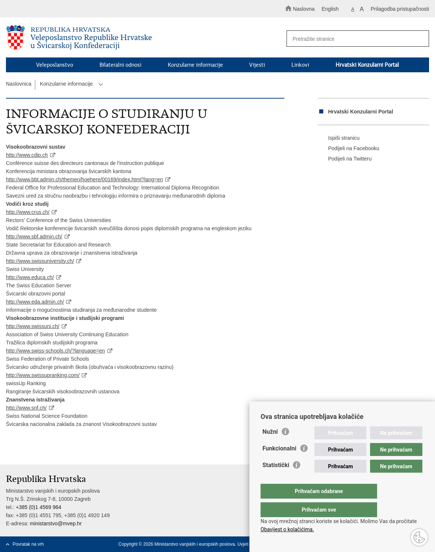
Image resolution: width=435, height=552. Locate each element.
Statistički (275, 479)
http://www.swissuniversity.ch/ (40, 261)
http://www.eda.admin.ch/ (35, 302)
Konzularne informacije (195, 65)
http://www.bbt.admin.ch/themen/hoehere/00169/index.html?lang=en (84, 179)
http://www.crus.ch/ (27, 212)
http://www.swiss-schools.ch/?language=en (55, 351)
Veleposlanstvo (54, 65)
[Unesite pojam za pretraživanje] (354, 39)
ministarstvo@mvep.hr (56, 523)
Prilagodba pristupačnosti (400, 9)
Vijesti (257, 65)
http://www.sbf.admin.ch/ (34, 236)
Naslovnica (18, 84)
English (329, 9)
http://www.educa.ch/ (30, 277)
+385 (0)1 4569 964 (38, 507)
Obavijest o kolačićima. (287, 529)
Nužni (270, 446)
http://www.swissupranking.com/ (42, 375)
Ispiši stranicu (339, 138)
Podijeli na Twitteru (345, 159)
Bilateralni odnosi (120, 65)
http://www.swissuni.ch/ (32, 326)
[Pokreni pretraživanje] (420, 39)
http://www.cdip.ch (27, 155)
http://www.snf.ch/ (26, 408)
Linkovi (300, 65)
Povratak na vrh (28, 544)
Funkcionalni (279, 463)
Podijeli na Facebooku (348, 148)
